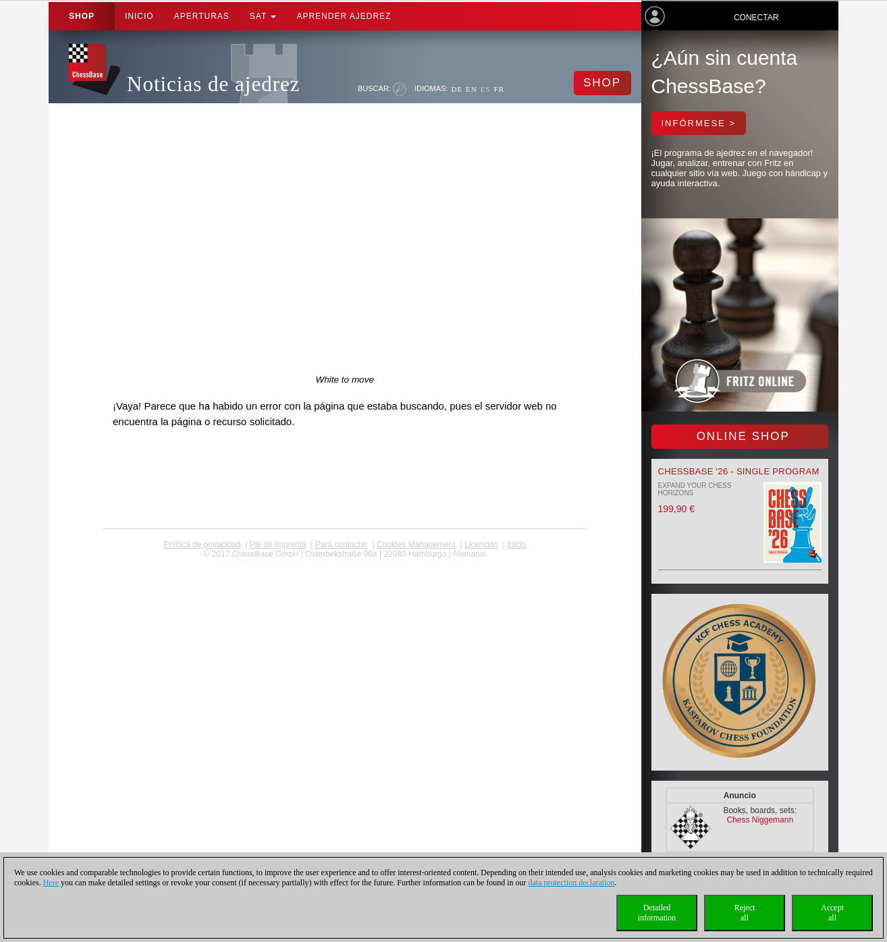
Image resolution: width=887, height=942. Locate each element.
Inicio (139, 16)
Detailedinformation (657, 912)
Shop (82, 16)
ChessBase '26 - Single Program (738, 471)
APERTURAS (202, 16)
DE (456, 89)
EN (471, 89)
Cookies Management (416, 544)
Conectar (756, 17)
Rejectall (744, 912)
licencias (481, 544)
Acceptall (832, 912)
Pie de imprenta (278, 544)
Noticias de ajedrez (213, 84)
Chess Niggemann (759, 820)
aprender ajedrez (343, 16)
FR (499, 89)
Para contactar (341, 544)
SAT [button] (263, 16)
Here (51, 882)
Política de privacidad (201, 544)
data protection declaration (572, 882)
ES (486, 89)
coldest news (344, 563)
